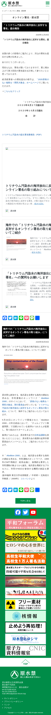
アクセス (8, 708)
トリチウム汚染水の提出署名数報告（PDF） (22, 134)
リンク (7, 705)
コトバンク (26, 478)
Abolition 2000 (13, 455)
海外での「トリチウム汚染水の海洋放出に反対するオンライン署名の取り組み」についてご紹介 (25, 332)
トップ (4, 11)
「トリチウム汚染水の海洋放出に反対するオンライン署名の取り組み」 (25, 408)
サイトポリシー (10, 698)
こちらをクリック (12, 91)
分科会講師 (40, 435)
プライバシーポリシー (13, 702)
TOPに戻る (25, 501)
